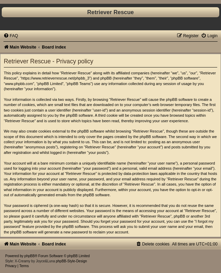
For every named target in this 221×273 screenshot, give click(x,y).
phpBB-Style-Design (71, 261)
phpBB (30, 256)
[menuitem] (10, 35)
